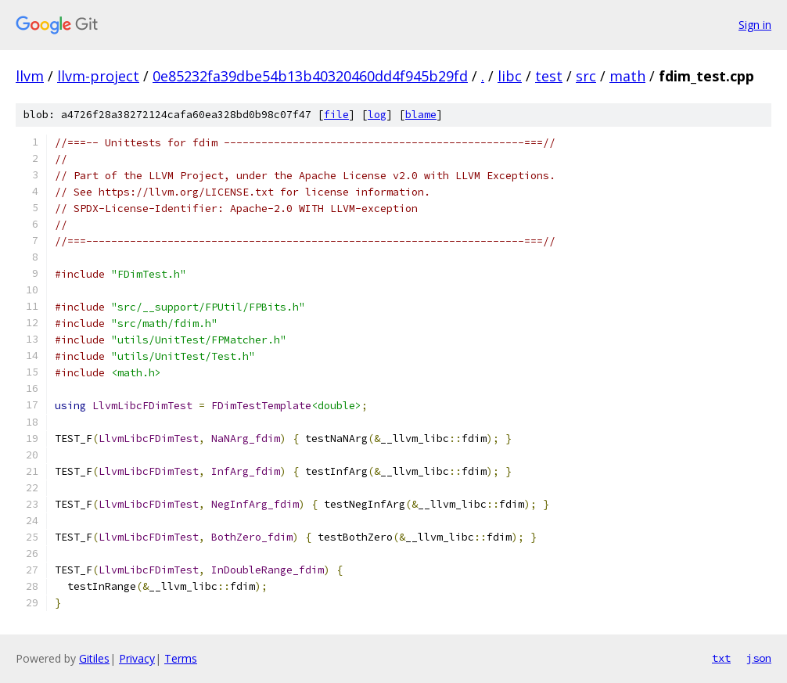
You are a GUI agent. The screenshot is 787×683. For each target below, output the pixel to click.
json (758, 658)
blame (421, 114)
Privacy (137, 658)
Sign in (754, 24)
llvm (30, 76)
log (377, 114)
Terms (180, 658)
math (627, 76)
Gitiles (94, 658)
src (586, 76)
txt (721, 658)
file (336, 114)
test (548, 76)
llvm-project (98, 76)
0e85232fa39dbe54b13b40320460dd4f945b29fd (310, 76)
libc (510, 76)
